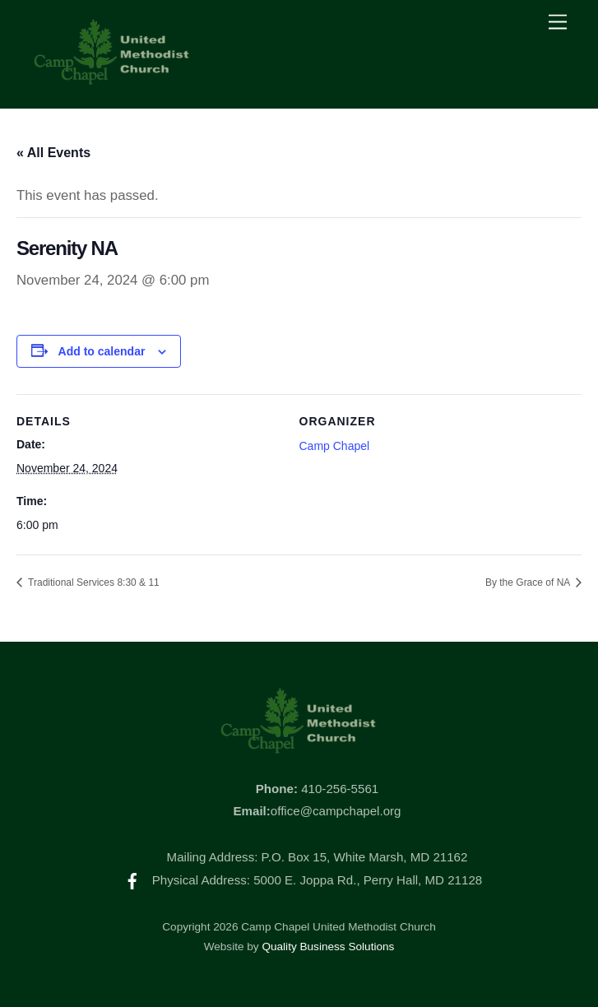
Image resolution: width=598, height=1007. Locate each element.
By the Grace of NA (529, 582)
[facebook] (132, 880)
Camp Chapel (334, 445)
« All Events (53, 153)
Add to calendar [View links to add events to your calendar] (102, 351)
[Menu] (557, 23)
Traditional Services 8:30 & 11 (92, 582)
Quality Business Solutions (328, 946)
